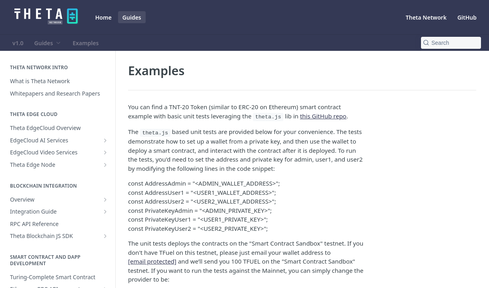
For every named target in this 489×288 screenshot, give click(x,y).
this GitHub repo (323, 116)
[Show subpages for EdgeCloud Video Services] (105, 152)
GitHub (467, 17)
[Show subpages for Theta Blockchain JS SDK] (105, 236)
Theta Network (426, 17)
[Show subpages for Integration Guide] (105, 211)
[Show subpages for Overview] (105, 199)
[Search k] (451, 43)
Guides (131, 17)
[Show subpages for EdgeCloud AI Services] (105, 140)
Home (103, 17)
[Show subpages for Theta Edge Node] (105, 165)
